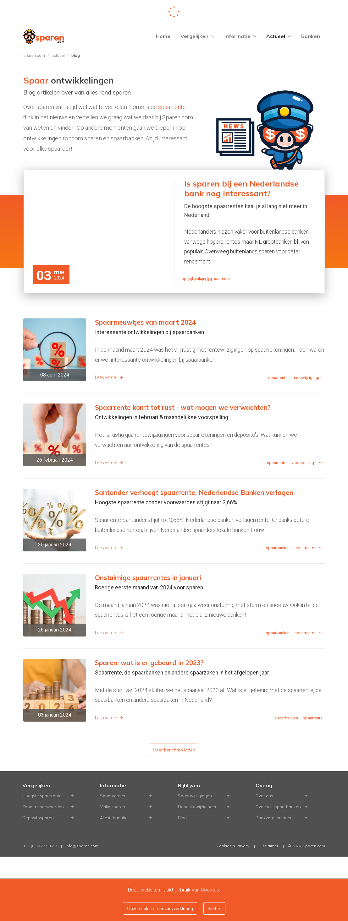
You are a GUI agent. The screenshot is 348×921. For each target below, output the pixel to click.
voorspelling (302, 527)
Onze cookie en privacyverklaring (160, 908)
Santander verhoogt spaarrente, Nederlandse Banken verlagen (194, 557)
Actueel (278, 36)
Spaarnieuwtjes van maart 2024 (145, 386)
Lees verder (201, 279)
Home (163, 36)
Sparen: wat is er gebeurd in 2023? (149, 727)
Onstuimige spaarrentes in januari (148, 642)
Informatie (240, 36)
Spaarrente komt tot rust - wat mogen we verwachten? (183, 472)
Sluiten (214, 908)
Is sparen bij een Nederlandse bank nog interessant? (241, 188)
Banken (310, 36)
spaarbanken (193, 343)
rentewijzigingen (308, 442)
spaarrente (172, 107)
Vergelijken (197, 36)
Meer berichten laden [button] (174, 814)
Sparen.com (34, 55)
